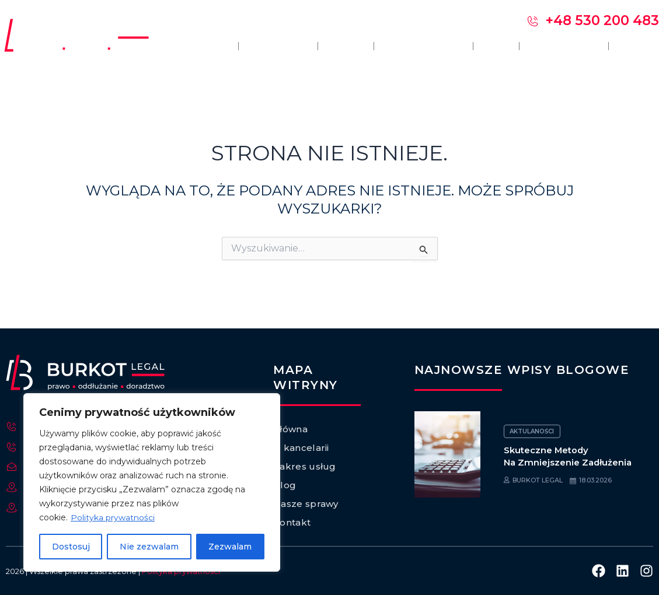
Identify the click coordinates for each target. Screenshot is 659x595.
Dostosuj (71, 546)
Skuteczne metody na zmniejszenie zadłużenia (568, 455)
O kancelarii (265, 45)
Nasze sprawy (560, 45)
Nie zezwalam (149, 546)
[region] (151, 482)
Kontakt (639, 45)
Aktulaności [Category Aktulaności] (532, 431)
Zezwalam (230, 546)
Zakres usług (415, 46)
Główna (192, 45)
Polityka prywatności (113, 517)
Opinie (335, 45)
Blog (490, 45)
